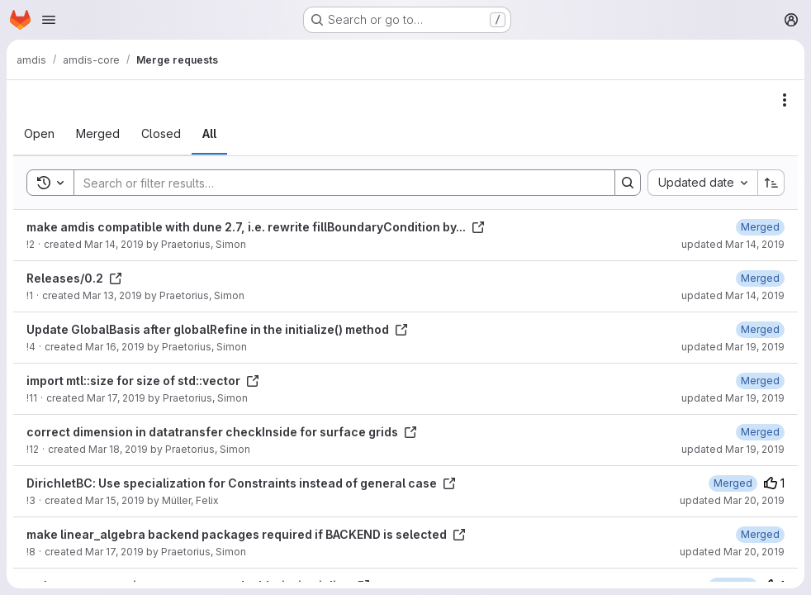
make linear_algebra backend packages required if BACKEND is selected (246, 534)
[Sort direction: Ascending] (771, 182)
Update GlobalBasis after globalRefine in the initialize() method (217, 329)
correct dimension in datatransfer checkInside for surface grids (221, 432)
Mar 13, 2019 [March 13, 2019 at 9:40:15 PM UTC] (112, 295)
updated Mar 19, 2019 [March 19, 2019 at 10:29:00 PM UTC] (733, 398)
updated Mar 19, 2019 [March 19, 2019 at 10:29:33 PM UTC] (733, 449)
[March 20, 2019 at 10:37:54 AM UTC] (733, 483)
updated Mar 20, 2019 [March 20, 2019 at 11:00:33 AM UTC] (732, 551)
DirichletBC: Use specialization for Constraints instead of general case (241, 483)
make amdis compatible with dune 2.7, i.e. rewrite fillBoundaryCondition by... (255, 227)
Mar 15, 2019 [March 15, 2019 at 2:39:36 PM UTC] (115, 500)
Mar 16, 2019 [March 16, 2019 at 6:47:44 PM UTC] (115, 346)
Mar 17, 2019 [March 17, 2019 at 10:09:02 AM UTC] (114, 551)
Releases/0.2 (74, 278)
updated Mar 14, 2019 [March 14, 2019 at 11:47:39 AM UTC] (733, 295)
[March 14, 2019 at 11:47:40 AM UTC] (760, 278)
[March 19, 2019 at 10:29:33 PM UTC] (760, 431)
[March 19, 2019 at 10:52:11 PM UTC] (760, 534)
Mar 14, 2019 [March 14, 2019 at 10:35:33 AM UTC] (114, 244)
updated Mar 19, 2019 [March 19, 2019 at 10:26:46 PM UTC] (733, 346)
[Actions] (784, 100)
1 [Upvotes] (774, 483)
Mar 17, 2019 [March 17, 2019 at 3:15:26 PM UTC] (116, 398)
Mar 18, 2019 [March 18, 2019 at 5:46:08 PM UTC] (118, 449)
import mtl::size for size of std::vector (142, 381)
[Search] (336, 183)
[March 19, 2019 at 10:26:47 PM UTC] (760, 329)
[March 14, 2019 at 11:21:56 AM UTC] (760, 227)
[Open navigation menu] (49, 20)
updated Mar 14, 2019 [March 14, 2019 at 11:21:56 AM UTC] (733, 244)
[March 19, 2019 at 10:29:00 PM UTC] (760, 380)
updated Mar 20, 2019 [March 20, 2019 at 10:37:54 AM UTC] (732, 500)
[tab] (39, 134)
